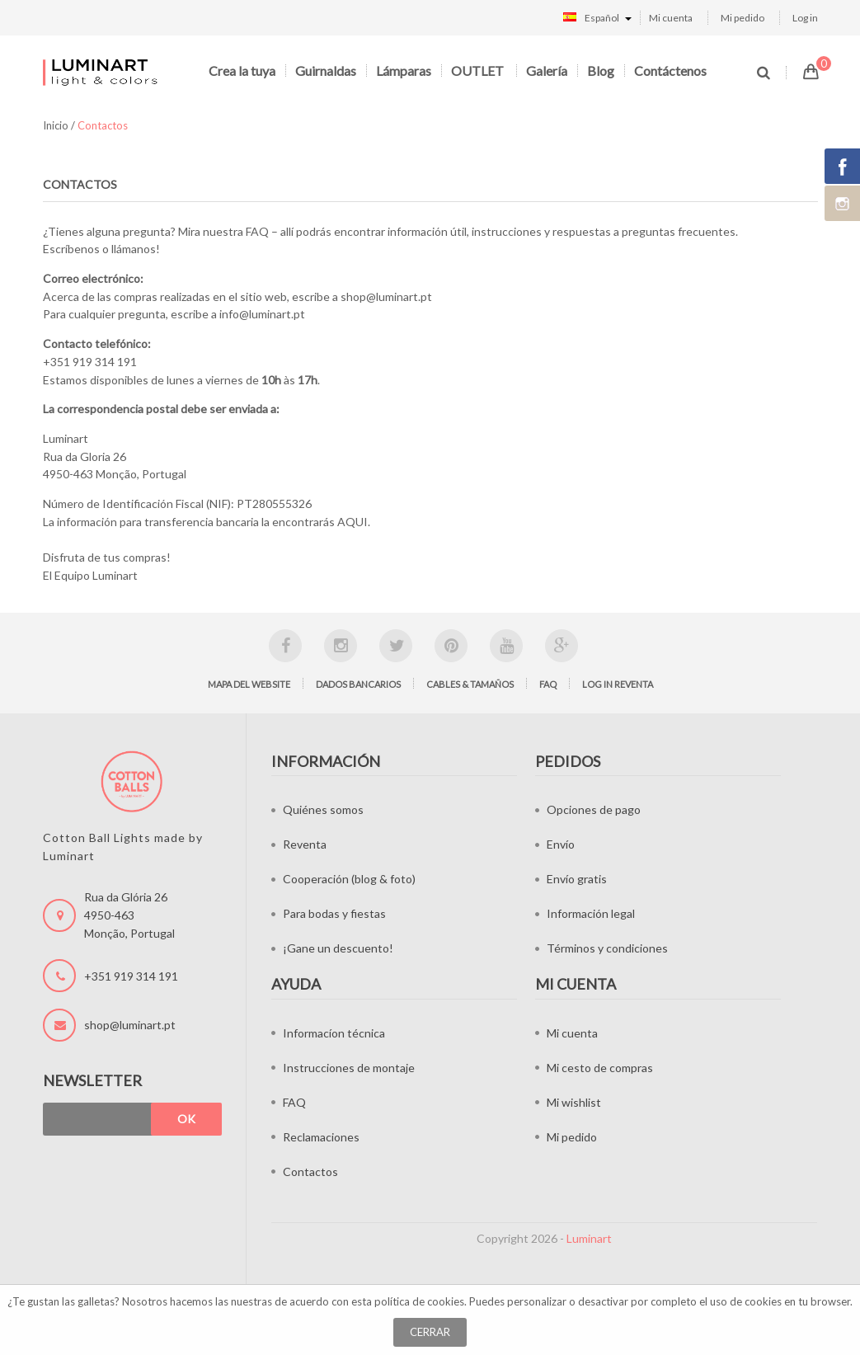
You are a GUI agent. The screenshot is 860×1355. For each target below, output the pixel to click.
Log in (805, 18)
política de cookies (419, 1301)
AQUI (352, 522)
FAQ (257, 231)
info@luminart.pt (262, 314)
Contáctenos (670, 70)
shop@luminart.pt (386, 296)
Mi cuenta (671, 18)
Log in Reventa (617, 684)
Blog (600, 70)
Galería (546, 70)
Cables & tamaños (470, 684)
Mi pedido (742, 18)
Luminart (589, 1238)
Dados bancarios (358, 684)
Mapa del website (249, 684)
